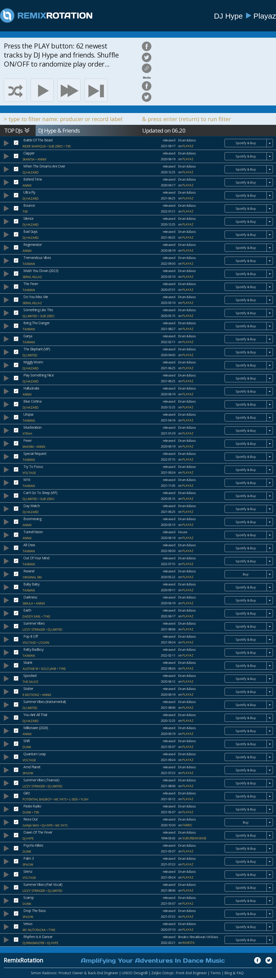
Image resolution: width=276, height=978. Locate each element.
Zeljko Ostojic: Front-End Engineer (179, 972)
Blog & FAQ (234, 972)
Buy (246, 574)
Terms (215, 972)
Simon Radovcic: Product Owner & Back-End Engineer (74, 972)
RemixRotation (23, 960)
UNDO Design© (135, 972)
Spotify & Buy (246, 143)
